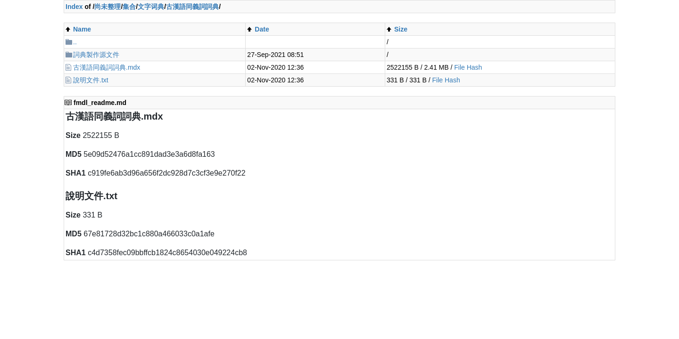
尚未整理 (107, 6)
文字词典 (151, 6)
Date (262, 29)
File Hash (468, 67)
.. (75, 42)
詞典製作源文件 (96, 54)
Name (82, 29)
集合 (129, 6)
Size (400, 29)
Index (74, 6)
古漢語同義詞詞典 (192, 6)
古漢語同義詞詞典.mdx (106, 67)
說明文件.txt (90, 80)
